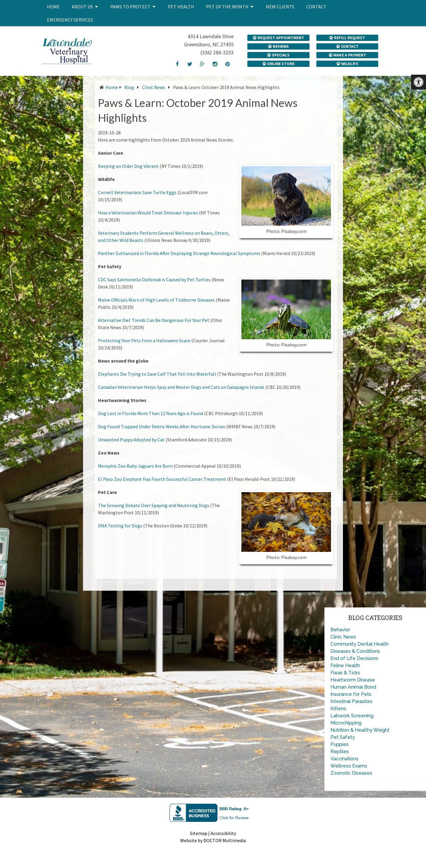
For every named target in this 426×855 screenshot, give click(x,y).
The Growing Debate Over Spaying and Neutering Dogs (153, 505)
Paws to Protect (130, 7)
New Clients (280, 7)
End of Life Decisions (354, 658)
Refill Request (347, 37)
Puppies (339, 744)
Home (53, 7)
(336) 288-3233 (217, 52)
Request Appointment (278, 37)
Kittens (338, 708)
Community (343, 644)
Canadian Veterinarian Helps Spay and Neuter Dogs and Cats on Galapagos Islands (181, 387)
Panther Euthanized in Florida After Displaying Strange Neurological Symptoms (179, 253)
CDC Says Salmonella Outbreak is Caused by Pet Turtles (154, 280)
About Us (82, 7)
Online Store (278, 63)
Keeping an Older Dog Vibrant (128, 166)
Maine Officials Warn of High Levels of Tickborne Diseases (156, 300)
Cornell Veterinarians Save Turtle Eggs (137, 192)
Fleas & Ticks (345, 673)
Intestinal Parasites (351, 701)
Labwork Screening (351, 716)
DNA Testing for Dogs (120, 526)
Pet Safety (342, 737)
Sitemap (198, 833)
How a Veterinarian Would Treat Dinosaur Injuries (148, 213)
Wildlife (347, 63)
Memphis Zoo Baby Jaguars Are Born (135, 466)
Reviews (278, 46)
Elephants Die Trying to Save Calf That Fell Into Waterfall (157, 374)
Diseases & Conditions (355, 651)
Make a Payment (347, 55)
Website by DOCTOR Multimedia (213, 840)
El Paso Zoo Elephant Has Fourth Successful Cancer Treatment (162, 479)
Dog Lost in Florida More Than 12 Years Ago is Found (150, 413)
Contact (316, 7)
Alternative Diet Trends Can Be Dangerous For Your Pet (153, 320)
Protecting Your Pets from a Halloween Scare (144, 340)
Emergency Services (70, 20)
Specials (278, 55)
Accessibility (223, 833)
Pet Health (181, 7)
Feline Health (345, 665)
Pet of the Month (227, 7)
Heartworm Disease (352, 680)
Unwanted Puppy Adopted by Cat (131, 440)
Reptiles (339, 751)
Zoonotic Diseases (351, 773)
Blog (129, 87)
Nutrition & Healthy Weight (360, 730)
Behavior (340, 630)
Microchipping (345, 723)
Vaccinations (344, 759)
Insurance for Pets (350, 694)
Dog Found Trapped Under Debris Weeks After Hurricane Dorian (161, 426)
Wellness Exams (348, 766)
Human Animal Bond (353, 687)
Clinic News (153, 87)
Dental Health (373, 644)
